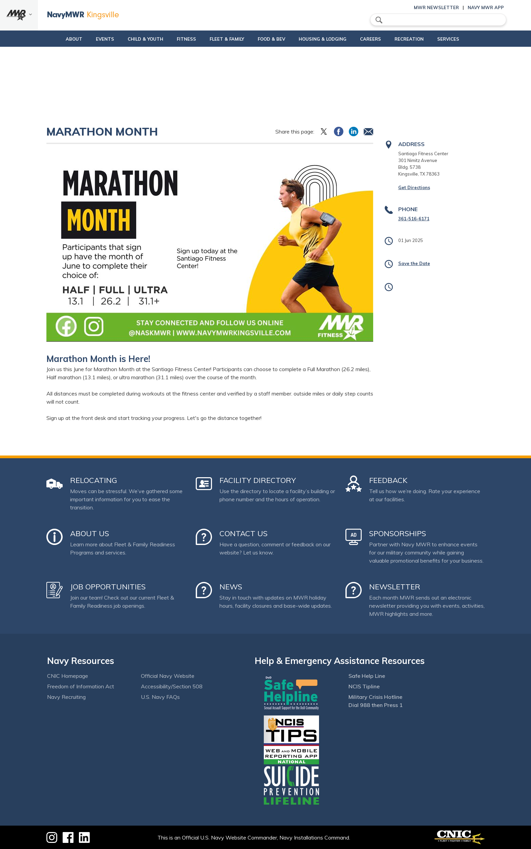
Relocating (93, 480)
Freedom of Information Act (80, 686)
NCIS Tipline (364, 686)
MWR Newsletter (436, 7)
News (230, 586)
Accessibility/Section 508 (172, 686)
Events (91, 39)
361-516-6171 (413, 218)
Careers (379, 39)
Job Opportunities (108, 586)
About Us (89, 533)
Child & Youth (131, 39)
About (54, 39)
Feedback (388, 480)
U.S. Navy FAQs (160, 696)
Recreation (417, 39)
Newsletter (394, 586)
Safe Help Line (366, 675)
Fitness (178, 39)
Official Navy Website (167, 675)
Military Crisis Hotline (375, 696)
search (379, 20)
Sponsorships (397, 533)
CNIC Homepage (67, 675)
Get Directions (414, 187)
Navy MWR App (486, 7)
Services (463, 39)
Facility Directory (257, 480)
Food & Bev (268, 39)
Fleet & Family (224, 39)
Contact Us (243, 533)
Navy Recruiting (66, 696)
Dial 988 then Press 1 (375, 705)
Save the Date (414, 263)
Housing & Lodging (325, 39)
